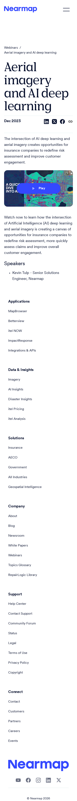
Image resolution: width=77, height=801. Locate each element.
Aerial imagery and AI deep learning (30, 52)
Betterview (16, 321)
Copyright (15, 672)
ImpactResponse (20, 340)
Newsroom (16, 535)
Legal (12, 643)
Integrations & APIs (22, 350)
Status (12, 633)
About (12, 516)
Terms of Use (17, 653)
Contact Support (20, 613)
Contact (14, 701)
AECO (12, 457)
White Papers (18, 545)
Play (38, 188)
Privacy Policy (18, 663)
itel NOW (15, 331)
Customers (16, 711)
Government (17, 467)
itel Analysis (16, 419)
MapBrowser (17, 311)
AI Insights (15, 389)
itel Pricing (16, 409)
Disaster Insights (20, 399)
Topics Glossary (19, 565)
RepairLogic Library (22, 575)
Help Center (17, 604)
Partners (14, 721)
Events (13, 741)
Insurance (15, 448)
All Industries (17, 477)
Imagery (14, 379)
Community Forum (22, 623)
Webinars (11, 48)
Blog (11, 526)
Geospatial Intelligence (25, 487)
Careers (14, 731)
